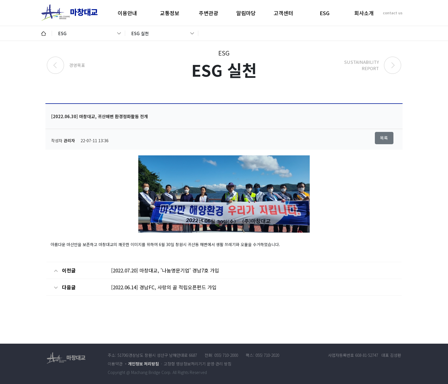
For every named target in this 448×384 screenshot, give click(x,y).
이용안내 (127, 13)
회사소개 (364, 13)
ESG (324, 13)
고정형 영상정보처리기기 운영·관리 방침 (197, 364)
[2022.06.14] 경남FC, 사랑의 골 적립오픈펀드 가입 (164, 287)
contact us (393, 12)
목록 (384, 138)
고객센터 (283, 13)
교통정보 (169, 13)
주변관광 (208, 13)
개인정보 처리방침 (143, 364)
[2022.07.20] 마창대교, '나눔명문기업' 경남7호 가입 (165, 270)
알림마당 (246, 13)
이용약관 (115, 364)
